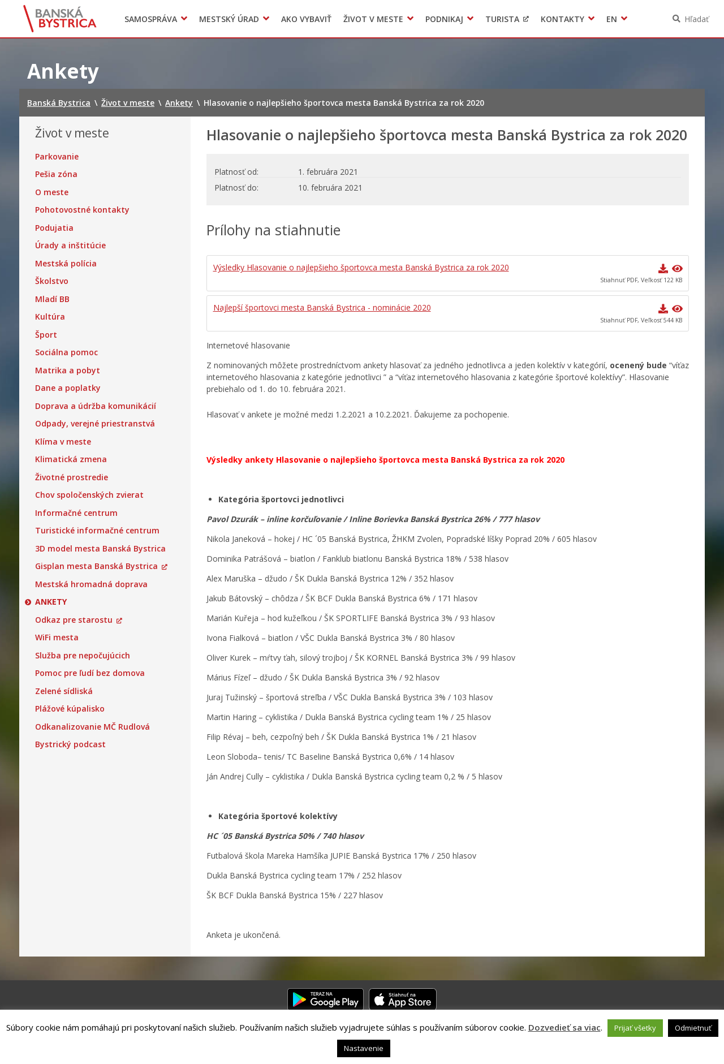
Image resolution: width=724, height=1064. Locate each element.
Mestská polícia (66, 264)
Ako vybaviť (306, 19)
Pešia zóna (56, 174)
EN (611, 19)
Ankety (51, 602)
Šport (46, 335)
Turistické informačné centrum (97, 530)
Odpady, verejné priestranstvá (95, 424)
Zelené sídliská (64, 691)
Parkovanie (57, 157)
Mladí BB (52, 299)
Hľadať (696, 19)
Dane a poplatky (68, 388)
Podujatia (54, 228)
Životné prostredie (71, 477)
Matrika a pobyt (67, 370)
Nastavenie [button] (363, 1048)
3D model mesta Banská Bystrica (100, 549)
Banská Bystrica (60, 18)
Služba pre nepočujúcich (82, 656)
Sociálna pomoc (66, 352)
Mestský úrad (229, 19)
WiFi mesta (57, 637)
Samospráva (150, 19)
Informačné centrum (76, 513)
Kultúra (50, 317)
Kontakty (562, 19)
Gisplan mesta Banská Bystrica (96, 566)
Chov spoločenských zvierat (89, 495)
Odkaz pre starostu (74, 620)
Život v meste (373, 19)
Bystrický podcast (70, 744)
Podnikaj (444, 19)
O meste (51, 192)
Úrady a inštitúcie (70, 245)
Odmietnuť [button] (693, 1028)
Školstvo (51, 281)
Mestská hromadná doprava (91, 584)
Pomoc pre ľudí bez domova (90, 673)
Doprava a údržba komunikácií (95, 406)
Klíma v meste (63, 442)
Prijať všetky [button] (635, 1028)
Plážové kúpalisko (70, 709)
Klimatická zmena (71, 459)
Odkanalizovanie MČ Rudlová (92, 727)
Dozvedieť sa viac (564, 1027)
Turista (502, 19)
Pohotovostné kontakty (82, 210)
